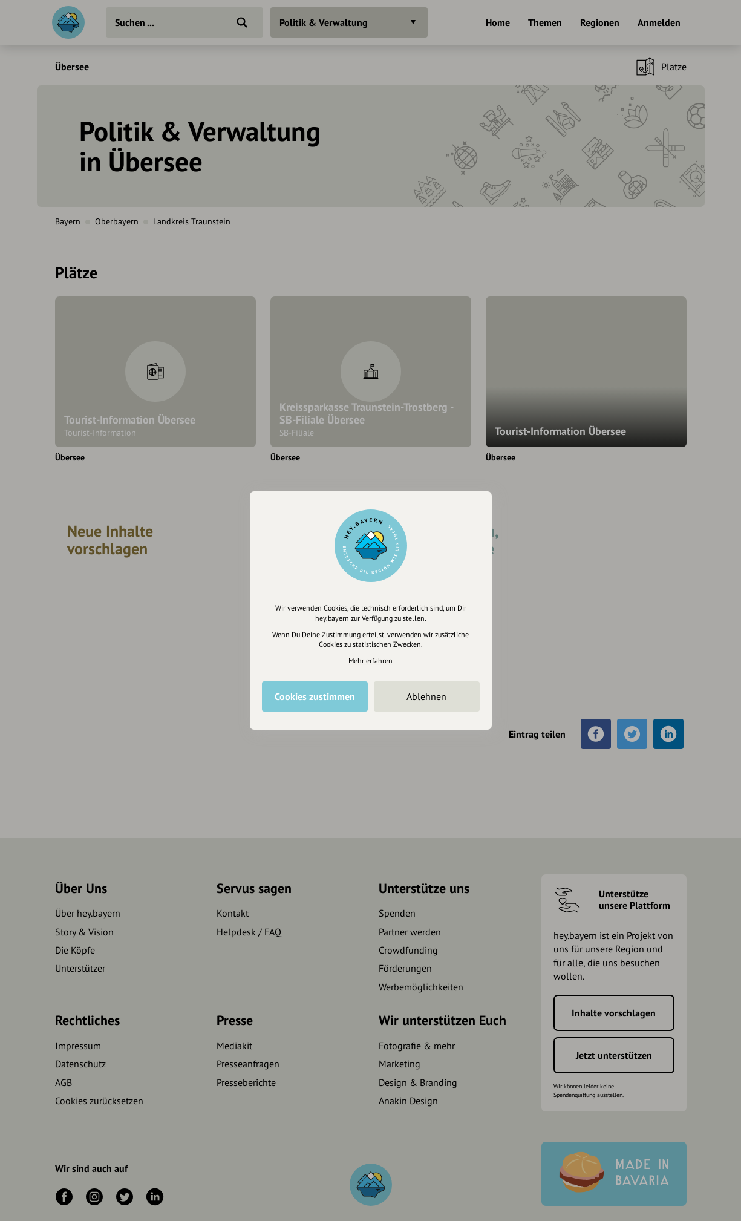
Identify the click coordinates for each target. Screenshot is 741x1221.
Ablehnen (426, 696)
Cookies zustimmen (315, 696)
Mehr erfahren (370, 660)
